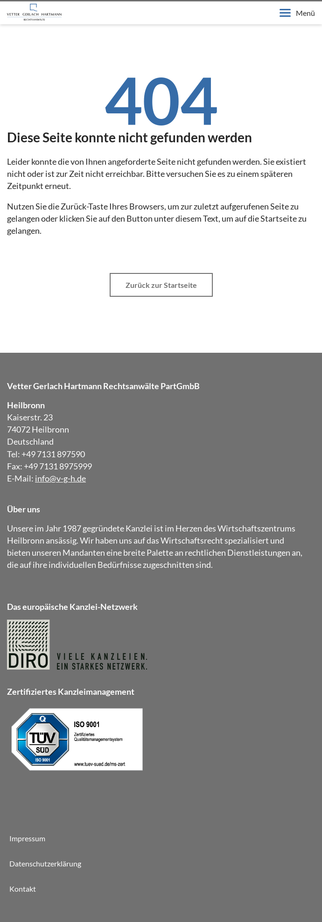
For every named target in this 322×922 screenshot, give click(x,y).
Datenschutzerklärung (45, 863)
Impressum (27, 838)
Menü (297, 12)
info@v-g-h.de (60, 478)
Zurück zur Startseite (161, 284)
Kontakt (22, 888)
